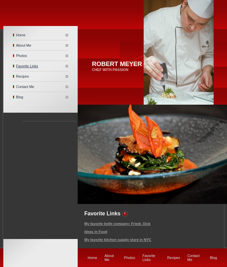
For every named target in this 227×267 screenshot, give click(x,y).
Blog (19, 97)
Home (20, 35)
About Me (23, 45)
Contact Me (25, 87)
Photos (21, 56)
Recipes (22, 76)
